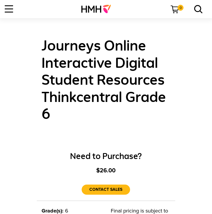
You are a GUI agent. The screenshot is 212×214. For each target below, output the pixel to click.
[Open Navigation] (9, 9)
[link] (98, 9)
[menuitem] (98, 9)
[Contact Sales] (106, 190)
